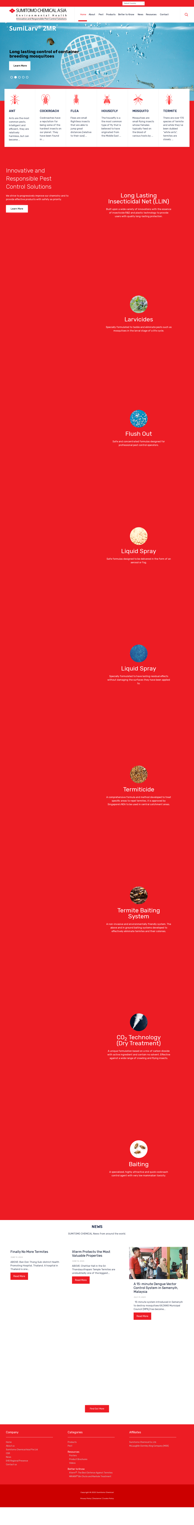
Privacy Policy (85, 1498)
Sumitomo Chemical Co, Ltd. (142, 1442)
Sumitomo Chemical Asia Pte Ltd (22, 1449)
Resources (151, 14)
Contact (164, 14)
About (92, 14)
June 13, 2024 (16, 1257)
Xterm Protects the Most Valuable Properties (91, 1254)
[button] (17, 209)
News (140, 14)
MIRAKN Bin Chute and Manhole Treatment (90, 1476)
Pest (101, 14)
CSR (8, 1453)
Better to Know (126, 14)
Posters (73, 1455)
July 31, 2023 (140, 1297)
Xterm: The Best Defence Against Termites (91, 1472)
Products (111, 14)
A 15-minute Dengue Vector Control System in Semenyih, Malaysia (156, 1288)
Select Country (130, 3)
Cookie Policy (108, 1498)
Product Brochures (78, 1459)
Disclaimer (97, 1498)
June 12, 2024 (78, 1261)
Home (83, 14)
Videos (72, 1463)
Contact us (11, 1464)
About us (10, 1446)
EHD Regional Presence (17, 1461)
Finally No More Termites (29, 1252)
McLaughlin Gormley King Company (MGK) (149, 1446)
